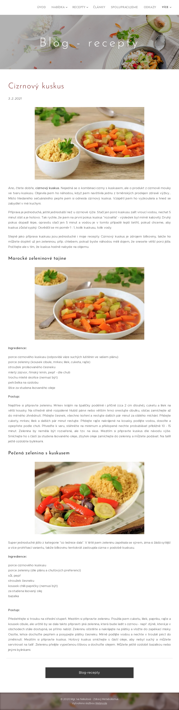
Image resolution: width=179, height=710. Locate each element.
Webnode (101, 703)
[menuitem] (26, 7)
